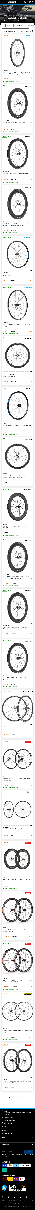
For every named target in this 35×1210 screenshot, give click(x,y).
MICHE (5, 726)
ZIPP (4, 373)
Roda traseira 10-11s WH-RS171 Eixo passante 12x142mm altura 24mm (17, 275)
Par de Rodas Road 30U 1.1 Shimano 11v (13, 829)
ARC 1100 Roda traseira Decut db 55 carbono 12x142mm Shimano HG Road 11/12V (17, 628)
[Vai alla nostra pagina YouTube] (14, 1197)
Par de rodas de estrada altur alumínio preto (14, 728)
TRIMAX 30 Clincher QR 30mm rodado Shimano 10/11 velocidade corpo (16, 779)
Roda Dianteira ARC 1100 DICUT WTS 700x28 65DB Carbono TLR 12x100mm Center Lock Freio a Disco (16, 224)
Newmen (5, 474)
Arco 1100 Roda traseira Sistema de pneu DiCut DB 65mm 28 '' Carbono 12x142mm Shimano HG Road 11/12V (17, 577)
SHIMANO (5, 70)
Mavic (5, 1029)
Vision (5, 776)
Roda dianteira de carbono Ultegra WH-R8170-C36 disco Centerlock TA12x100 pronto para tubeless (17, 73)
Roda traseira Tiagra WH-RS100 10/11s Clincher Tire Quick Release (17, 325)
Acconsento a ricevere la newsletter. (18, 1155)
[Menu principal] (2, 2)
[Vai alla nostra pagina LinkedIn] (32, 1197)
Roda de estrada (27, 15)
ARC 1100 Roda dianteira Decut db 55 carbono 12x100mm (17, 123)
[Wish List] (27, 2)
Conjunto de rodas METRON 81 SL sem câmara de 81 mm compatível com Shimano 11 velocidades (17, 880)
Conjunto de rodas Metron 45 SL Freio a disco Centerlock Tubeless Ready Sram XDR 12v (17, 981)
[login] (32, 2)
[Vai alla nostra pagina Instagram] (2, 1197)
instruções (6, 1114)
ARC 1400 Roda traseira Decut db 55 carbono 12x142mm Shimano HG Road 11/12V (17, 678)
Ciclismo (10, 15)
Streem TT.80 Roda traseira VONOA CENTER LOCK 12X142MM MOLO (15, 527)
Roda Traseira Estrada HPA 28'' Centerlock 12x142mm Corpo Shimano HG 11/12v (17, 426)
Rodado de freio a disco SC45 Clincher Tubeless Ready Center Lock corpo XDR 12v (17, 1082)
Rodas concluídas (17, 15)
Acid (4, 423)
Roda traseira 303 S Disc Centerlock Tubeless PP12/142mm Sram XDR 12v (14, 375)
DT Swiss (6, 121)
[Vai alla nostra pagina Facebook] (8, 1197)
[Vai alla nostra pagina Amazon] (26, 1197)
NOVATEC (6, 827)
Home (5, 15)
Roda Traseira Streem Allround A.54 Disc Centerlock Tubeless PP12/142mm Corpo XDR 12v (16, 476)
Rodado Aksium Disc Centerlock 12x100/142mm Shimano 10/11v (17, 1031)
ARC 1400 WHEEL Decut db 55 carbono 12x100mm (15, 173)
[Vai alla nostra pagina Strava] (20, 1197)
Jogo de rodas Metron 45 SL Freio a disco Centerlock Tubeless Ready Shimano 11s (16, 930)
